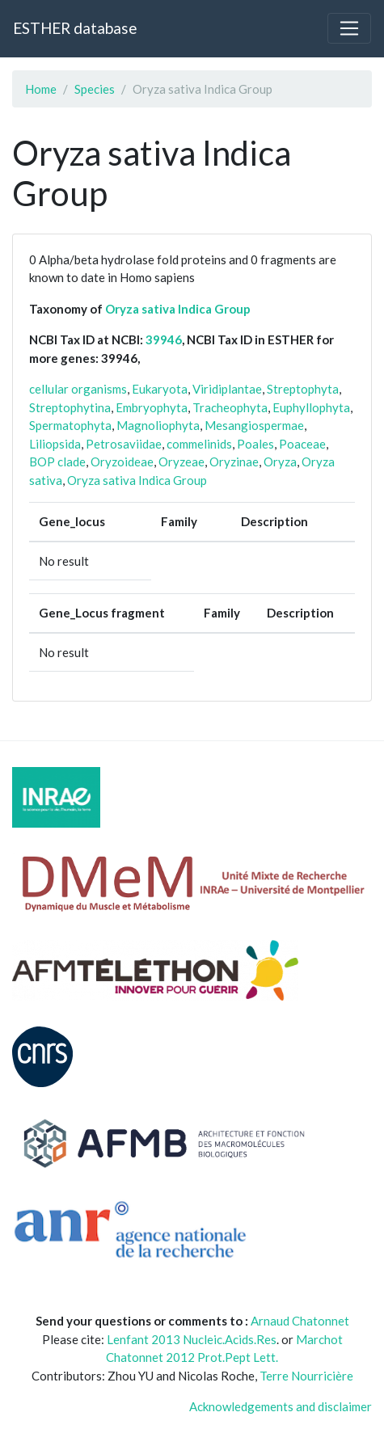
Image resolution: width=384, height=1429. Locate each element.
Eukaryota (160, 388)
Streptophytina (70, 407)
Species (94, 89)
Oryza (280, 461)
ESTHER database (75, 28)
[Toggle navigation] (349, 28)
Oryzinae (234, 461)
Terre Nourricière (306, 1375)
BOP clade (57, 461)
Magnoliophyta (158, 425)
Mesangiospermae (254, 425)
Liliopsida (55, 443)
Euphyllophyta (311, 407)
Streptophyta (303, 388)
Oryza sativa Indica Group (178, 308)
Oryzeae (181, 461)
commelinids (199, 443)
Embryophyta (152, 407)
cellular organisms (78, 388)
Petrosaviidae (124, 443)
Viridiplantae (227, 388)
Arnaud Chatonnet (300, 1320)
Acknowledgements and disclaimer (280, 1406)
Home (41, 89)
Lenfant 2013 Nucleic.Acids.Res (191, 1339)
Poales (255, 443)
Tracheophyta (230, 407)
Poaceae (302, 443)
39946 (164, 339)
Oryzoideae (122, 461)
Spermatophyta (70, 425)
